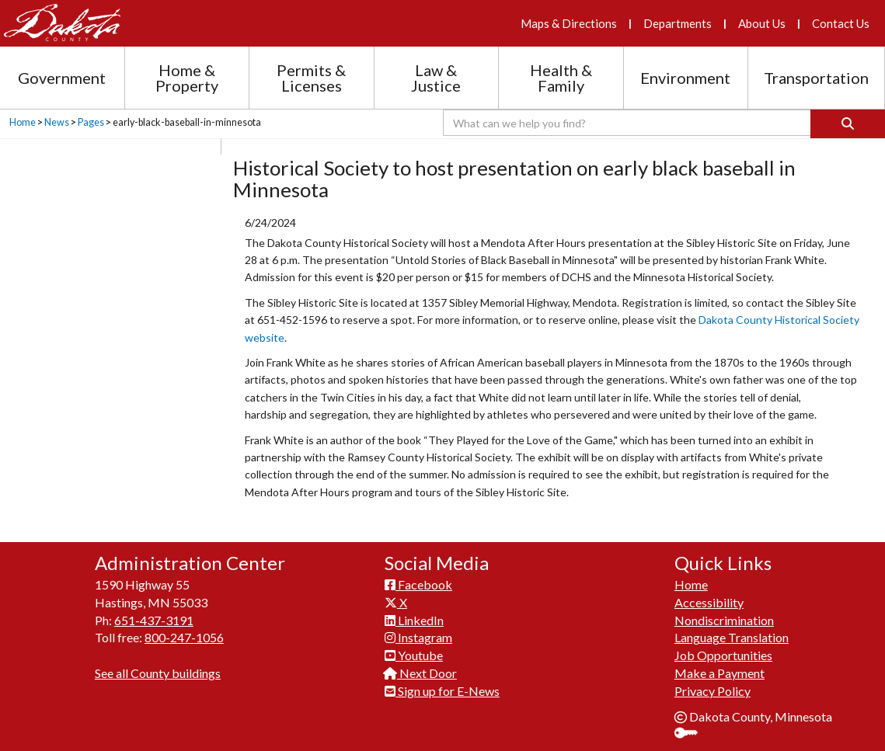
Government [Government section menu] (62, 77)
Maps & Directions (569, 23)
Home (22, 122)
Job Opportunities (723, 655)
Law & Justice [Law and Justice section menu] (436, 78)
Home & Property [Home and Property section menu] (186, 78)
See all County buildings (158, 673)
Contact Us (840, 23)
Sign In (691, 734)
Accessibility (709, 602)
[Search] (847, 124)
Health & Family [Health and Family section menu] (561, 78)
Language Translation (731, 637)
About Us (762, 23)
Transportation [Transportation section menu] (816, 77)
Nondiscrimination (724, 620)
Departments (677, 23)
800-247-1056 (184, 637)
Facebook (418, 584)
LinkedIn (414, 620)
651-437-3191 (153, 620)
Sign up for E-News (442, 690)
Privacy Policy (712, 690)
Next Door (421, 673)
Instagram (418, 637)
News (56, 122)
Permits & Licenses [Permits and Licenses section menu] (311, 78)
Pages (91, 122)
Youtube (414, 655)
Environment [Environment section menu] (685, 77)
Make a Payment (719, 673)
